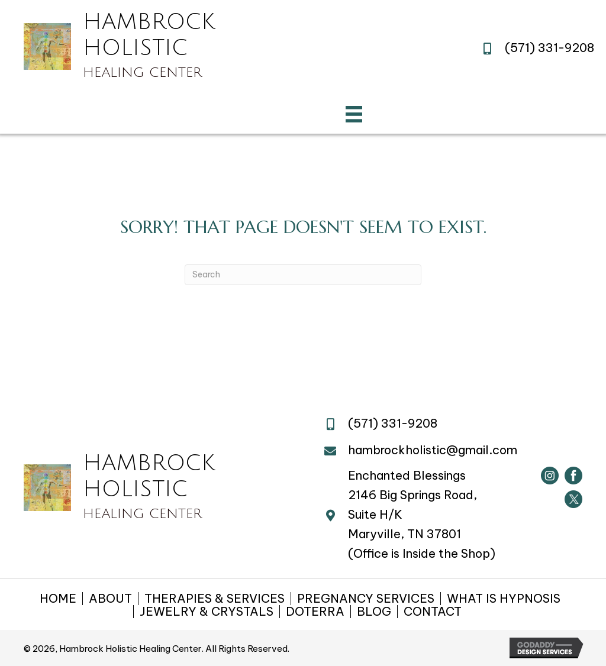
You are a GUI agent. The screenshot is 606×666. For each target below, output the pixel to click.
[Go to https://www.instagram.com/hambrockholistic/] (550, 475)
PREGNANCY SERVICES (365, 598)
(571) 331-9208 (549, 47)
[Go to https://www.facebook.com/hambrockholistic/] (573, 475)
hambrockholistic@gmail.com (432, 449)
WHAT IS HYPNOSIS (503, 598)
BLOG (374, 611)
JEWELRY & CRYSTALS (206, 611)
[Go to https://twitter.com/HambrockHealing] (573, 499)
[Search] (303, 274)
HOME (58, 598)
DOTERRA (315, 611)
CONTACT (433, 611)
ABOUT (110, 598)
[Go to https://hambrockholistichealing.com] (119, 46)
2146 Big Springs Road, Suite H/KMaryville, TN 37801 (412, 514)
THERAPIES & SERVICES (214, 598)
